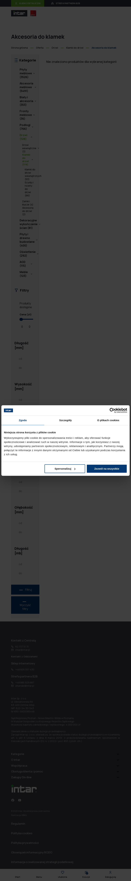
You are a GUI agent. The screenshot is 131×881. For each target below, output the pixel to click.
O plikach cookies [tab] (108, 420)
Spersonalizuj (65, 468)
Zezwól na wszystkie (106, 468)
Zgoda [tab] (23, 420)
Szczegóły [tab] (65, 420)
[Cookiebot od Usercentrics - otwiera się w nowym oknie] (112, 410)
